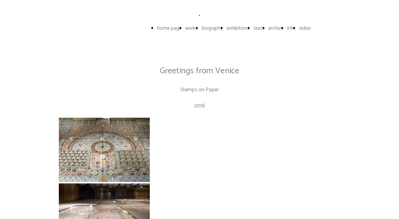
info (291, 28)
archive (275, 28)
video (305, 28)
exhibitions (238, 28)
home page (169, 28)
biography (212, 28)
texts (259, 28)
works (191, 28)
